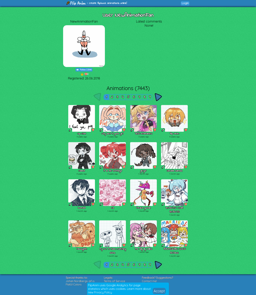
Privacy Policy (103, 292)
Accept (159, 291)
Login (185, 3)
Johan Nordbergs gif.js (80, 281)
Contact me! (149, 281)
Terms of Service (114, 281)
